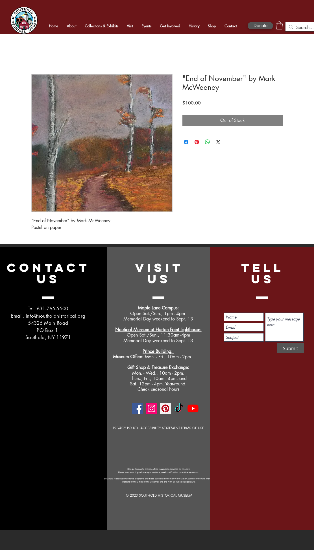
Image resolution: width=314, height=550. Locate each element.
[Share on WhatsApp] (207, 142)
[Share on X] (218, 142)
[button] (279, 25)
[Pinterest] (165, 408)
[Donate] (260, 25)
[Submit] (290, 348)
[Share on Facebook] (186, 142)
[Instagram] (151, 408)
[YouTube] (193, 408)
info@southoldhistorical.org (55, 316)
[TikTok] (179, 408)
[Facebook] (137, 408)
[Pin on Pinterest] (196, 142)
